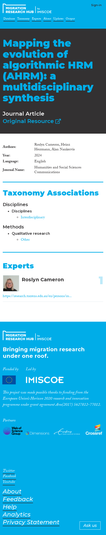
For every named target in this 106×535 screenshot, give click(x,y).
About (47, 19)
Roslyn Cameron (43, 279)
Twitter (9, 471)
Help (10, 506)
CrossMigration (28, 8)
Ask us (90, 525)
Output (70, 19)
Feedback (18, 499)
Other (25, 240)
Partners (37, 380)
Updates (58, 19)
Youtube (9, 482)
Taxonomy (23, 19)
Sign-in (96, 5)
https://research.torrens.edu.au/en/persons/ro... (37, 296)
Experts (36, 19)
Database (9, 19)
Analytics (17, 514)
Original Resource (32, 121)
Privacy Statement (31, 522)
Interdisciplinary (33, 218)
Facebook (9, 477)
